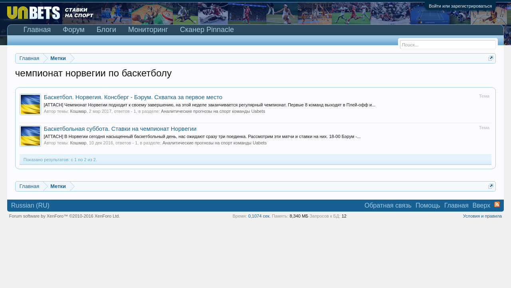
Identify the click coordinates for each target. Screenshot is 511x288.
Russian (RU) (30, 205)
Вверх (482, 205)
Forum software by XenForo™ (64, 216)
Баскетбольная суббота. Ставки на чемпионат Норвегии (120, 129)
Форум (74, 30)
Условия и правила (482, 216)
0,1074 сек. (259, 216)
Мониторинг (148, 30)
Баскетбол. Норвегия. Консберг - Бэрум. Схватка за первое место (133, 97)
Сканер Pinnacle (207, 30)
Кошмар (78, 111)
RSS (497, 204)
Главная (37, 30)
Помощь (428, 205)
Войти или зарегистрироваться (460, 6)
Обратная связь (388, 205)
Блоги (106, 30)
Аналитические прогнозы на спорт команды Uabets (213, 111)
